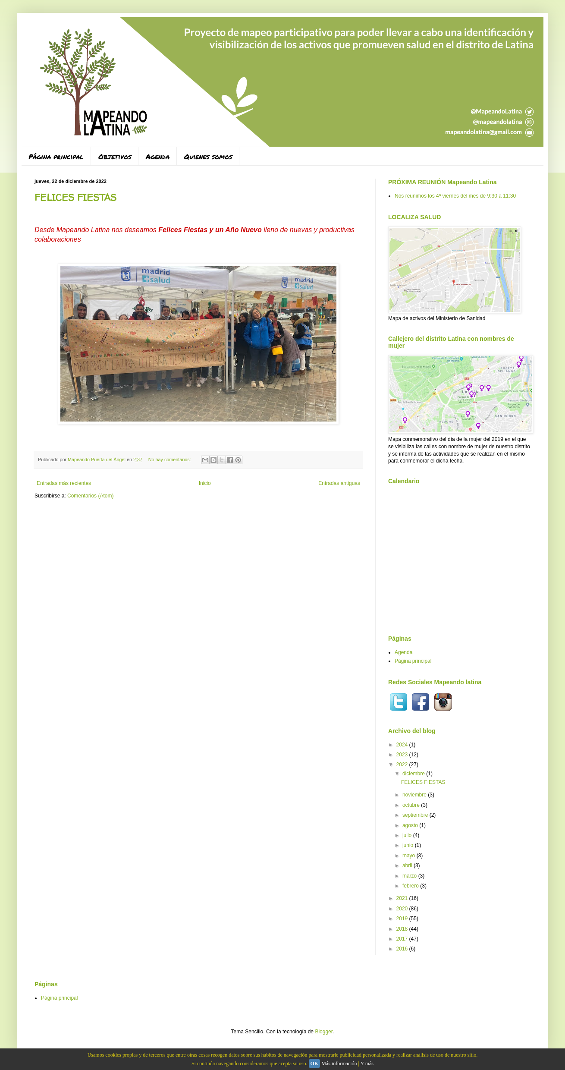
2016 (402, 949)
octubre (411, 805)
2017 (402, 939)
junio (408, 845)
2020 (402, 909)
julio (407, 835)
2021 (402, 898)
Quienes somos (208, 156)
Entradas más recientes (64, 483)
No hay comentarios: (170, 459)
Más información (339, 1064)
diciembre (414, 774)
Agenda (158, 156)
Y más (367, 1064)
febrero (411, 886)
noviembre (415, 795)
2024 (402, 745)
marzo (410, 876)
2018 (402, 929)
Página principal (56, 156)
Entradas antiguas (339, 483)
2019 (402, 919)
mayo (409, 856)
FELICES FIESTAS (75, 197)
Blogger (324, 1032)
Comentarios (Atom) (90, 496)
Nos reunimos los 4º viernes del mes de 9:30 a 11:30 (455, 196)
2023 (402, 755)
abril (408, 865)
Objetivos (114, 156)
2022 (402, 765)
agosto (410, 825)
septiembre (416, 815)
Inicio (205, 483)
